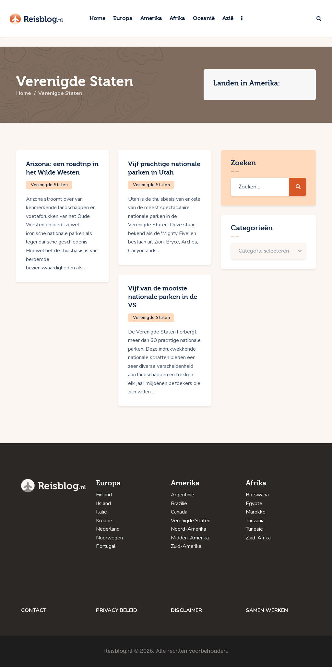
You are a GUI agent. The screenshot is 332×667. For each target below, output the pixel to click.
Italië (101, 511)
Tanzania (255, 520)
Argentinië (182, 494)
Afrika (256, 483)
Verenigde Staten (49, 185)
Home (23, 93)
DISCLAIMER (186, 610)
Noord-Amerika (188, 529)
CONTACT (33, 610)
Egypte (254, 503)
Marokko (256, 511)
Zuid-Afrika (258, 537)
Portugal (105, 546)
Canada (179, 511)
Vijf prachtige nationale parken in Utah (164, 168)
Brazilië (179, 503)
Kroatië (104, 520)
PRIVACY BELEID (116, 610)
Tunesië (254, 529)
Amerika (185, 483)
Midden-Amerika (190, 537)
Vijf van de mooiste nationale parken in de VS (162, 297)
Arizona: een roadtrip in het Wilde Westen (62, 168)
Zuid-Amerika (186, 546)
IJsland (103, 503)
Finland (104, 494)
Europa (108, 483)
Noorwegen (109, 537)
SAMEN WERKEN (267, 610)
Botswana (257, 494)
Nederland (108, 529)
